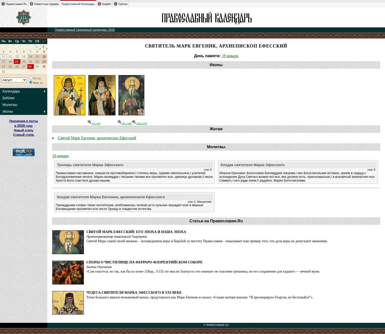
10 (3, 56)
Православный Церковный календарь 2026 (85, 30)
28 (29, 66)
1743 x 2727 (139, 123)
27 (23, 66)
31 (3, 71)
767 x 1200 (125, 123)
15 (37, 56)
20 (23, 61)
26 (17, 66)
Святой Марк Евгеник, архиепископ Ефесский (97, 138)
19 (16, 61)
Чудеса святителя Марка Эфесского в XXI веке (134, 292)
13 (23, 56)
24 (3, 66)
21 (30, 61)
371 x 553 (94, 123)
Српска (120, 4)
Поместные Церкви (44, 4)
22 (37, 61)
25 (10, 66)
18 (10, 61)
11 (10, 56)
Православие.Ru (14, 4)
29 (37, 66)
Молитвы (9, 105)
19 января (230, 56)
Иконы (7, 111)
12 (17, 56)
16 (44, 56)
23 (44, 61)
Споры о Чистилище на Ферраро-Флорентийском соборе (144, 262)
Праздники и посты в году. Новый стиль (23, 125)
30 (44, 66)
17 (3, 61)
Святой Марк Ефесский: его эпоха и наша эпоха (136, 232)
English (104, 4)
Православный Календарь (78, 3)
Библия (8, 98)
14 (30, 56)
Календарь (11, 91)
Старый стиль (23, 135)
